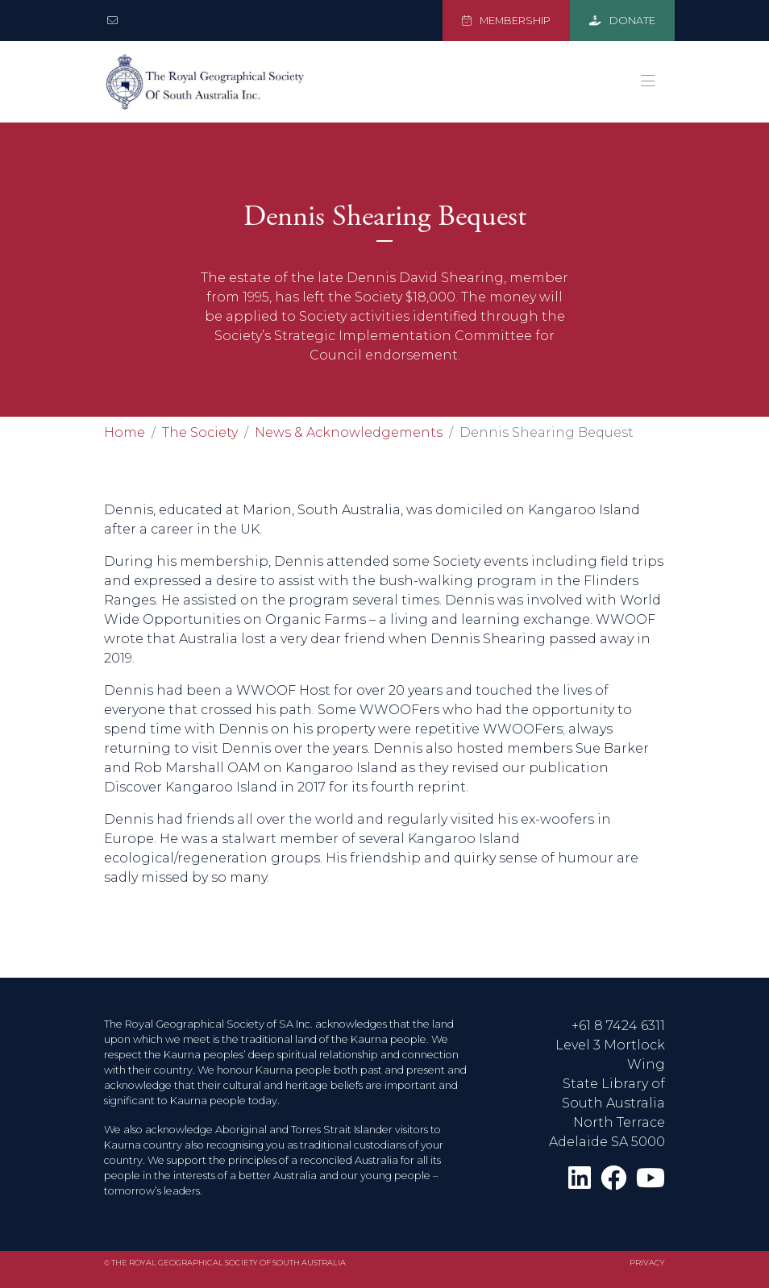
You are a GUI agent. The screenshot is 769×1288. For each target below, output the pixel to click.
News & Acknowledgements (349, 432)
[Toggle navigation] (648, 81)
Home (124, 432)
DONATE (622, 21)
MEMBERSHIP (506, 21)
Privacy (647, 1262)
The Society (200, 432)
